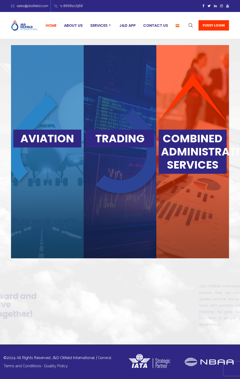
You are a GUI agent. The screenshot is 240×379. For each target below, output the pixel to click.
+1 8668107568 (71, 6)
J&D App (127, 25)
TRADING (120, 138)
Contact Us (155, 25)
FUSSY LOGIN (214, 25)
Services (99, 25)
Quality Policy (56, 366)
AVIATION (47, 138)
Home (51, 25)
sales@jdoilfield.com (32, 6)
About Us (73, 25)
